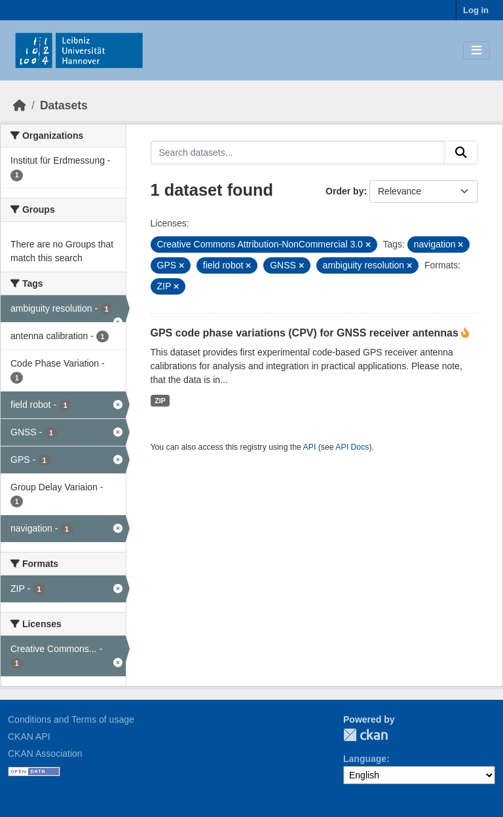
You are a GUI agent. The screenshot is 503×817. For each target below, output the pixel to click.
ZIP (160, 401)
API (309, 447)
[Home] (19, 105)
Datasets (64, 105)
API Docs (352, 447)
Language (364, 758)
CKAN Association (45, 753)
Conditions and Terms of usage (71, 719)
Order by (344, 191)
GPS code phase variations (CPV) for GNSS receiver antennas (306, 332)
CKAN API (29, 736)
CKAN (365, 735)
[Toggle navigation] (476, 50)
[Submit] (461, 152)
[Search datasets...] (298, 152)
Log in (476, 10)
